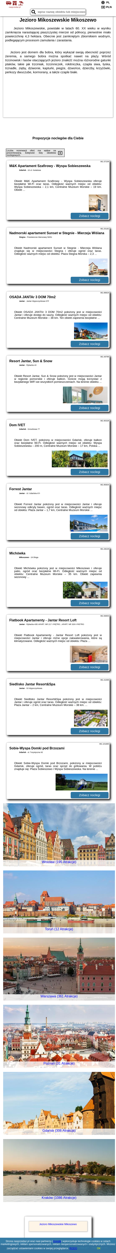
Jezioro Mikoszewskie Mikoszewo (58, 1224)
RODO (73, 1248)
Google (57, 1241)
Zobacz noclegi (89, 216)
